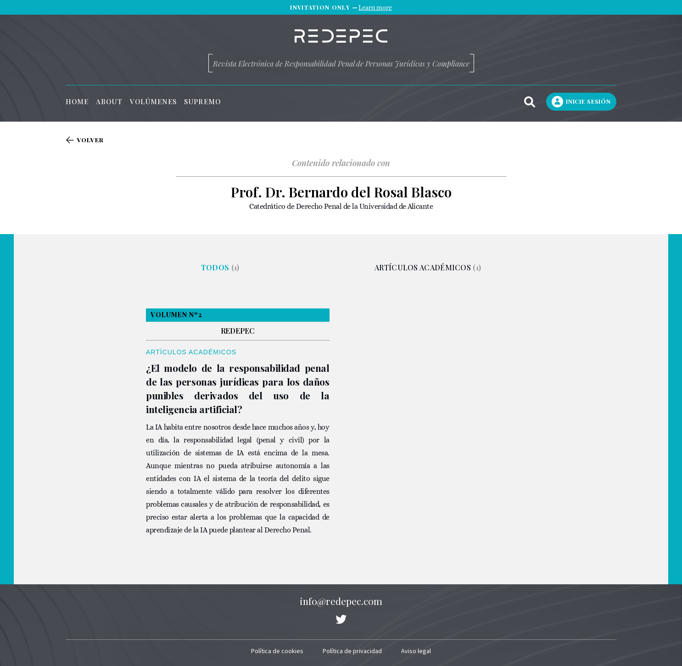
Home (77, 102)
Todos (220, 267)
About (109, 102)
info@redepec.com (341, 600)
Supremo (202, 102)
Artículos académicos (428, 267)
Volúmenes (153, 102)
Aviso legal (416, 651)
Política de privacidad (352, 651)
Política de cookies (277, 651)
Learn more (375, 7)
